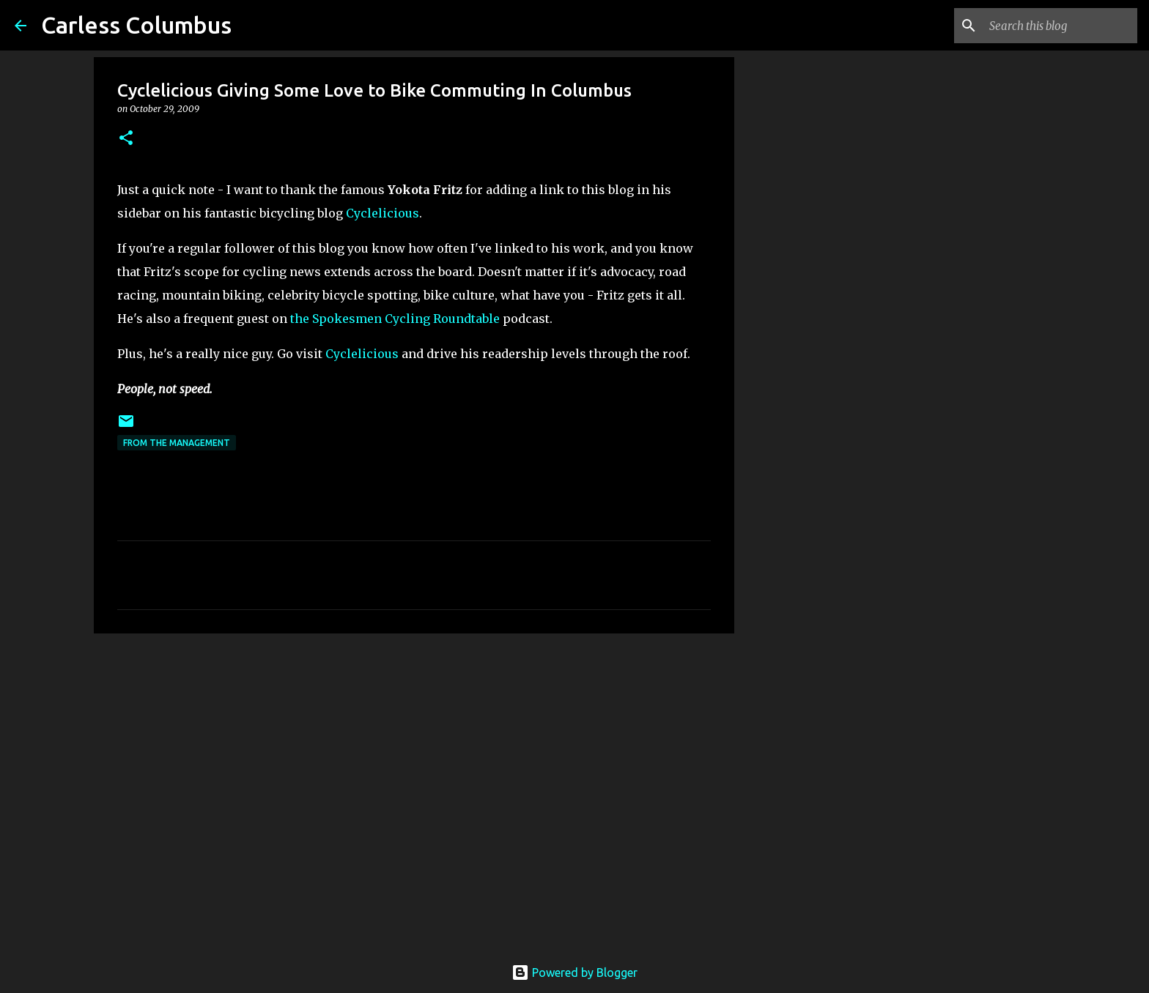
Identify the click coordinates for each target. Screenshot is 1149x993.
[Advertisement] (414, 757)
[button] (126, 139)
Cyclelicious (382, 213)
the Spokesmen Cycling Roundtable (395, 318)
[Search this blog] (1060, 25)
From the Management (176, 442)
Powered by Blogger (574, 972)
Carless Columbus (136, 25)
